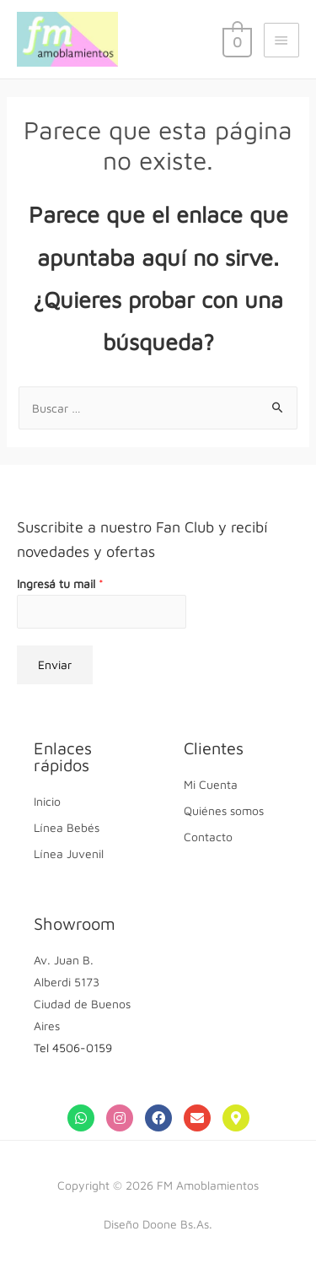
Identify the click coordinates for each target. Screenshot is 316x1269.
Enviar (55, 664)
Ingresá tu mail (60, 583)
